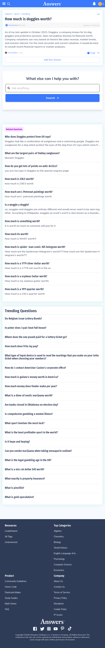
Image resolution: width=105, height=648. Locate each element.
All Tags (8, 536)
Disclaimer (59, 603)
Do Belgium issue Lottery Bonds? (23, 318)
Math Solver (11, 603)
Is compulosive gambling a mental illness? (29, 414)
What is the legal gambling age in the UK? (28, 460)
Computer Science (63, 564)
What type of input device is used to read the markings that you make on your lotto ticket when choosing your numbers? (52, 357)
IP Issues (58, 614)
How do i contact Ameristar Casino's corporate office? (35, 367)
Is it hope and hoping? (17, 441)
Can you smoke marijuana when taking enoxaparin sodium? (38, 451)
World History (60, 547)
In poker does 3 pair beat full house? (25, 327)
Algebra (57, 531)
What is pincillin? (14, 487)
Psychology (59, 559)
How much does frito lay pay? (21, 346)
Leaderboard (11, 531)
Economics (59, 570)
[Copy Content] (91, 53)
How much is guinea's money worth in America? (31, 377)
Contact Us (59, 586)
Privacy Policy (60, 598)
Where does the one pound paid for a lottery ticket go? (36, 337)
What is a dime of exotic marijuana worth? (29, 395)
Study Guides (11, 598)
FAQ (7, 609)
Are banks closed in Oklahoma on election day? (31, 404)
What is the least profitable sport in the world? (31, 432)
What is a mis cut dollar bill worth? (24, 469)
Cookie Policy (60, 609)
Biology (57, 542)
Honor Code (11, 586)
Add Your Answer (52, 59)
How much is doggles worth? (28, 19)
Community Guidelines (16, 581)
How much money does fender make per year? (31, 386)
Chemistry (59, 536)
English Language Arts (65, 553)
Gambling (26, 14)
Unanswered (11, 542)
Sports (17, 14)
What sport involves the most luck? (25, 423)
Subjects (8, 14)
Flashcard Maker (13, 592)
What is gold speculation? (19, 497)
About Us (58, 581)
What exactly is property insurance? (25, 478)
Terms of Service (62, 592)
